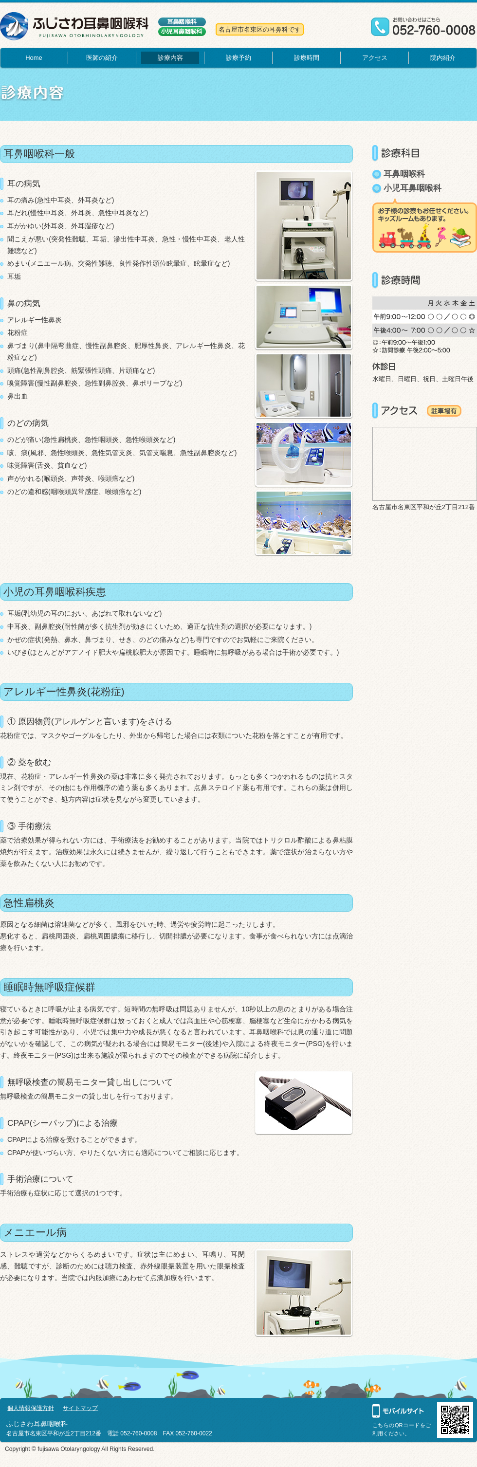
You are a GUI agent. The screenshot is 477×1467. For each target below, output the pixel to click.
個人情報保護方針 (30, 1408)
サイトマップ (80, 1408)
